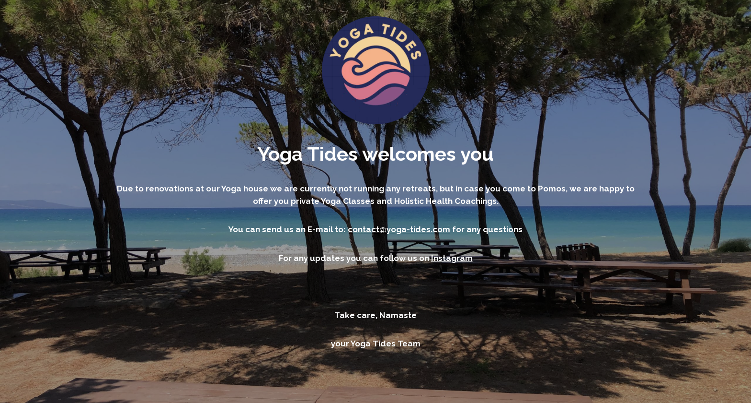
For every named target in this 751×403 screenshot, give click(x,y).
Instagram (452, 258)
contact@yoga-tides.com (399, 229)
